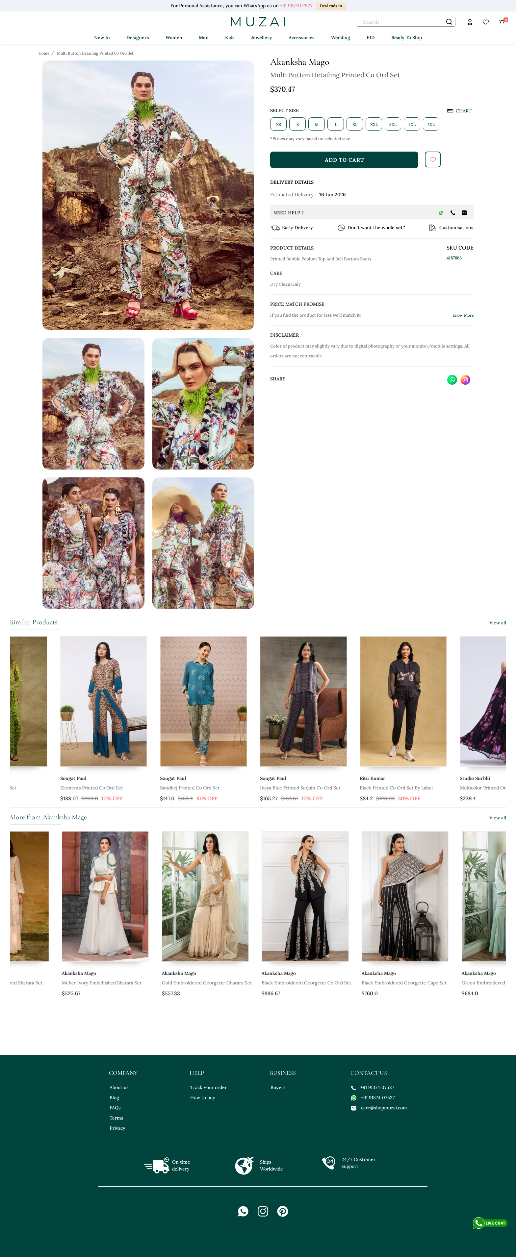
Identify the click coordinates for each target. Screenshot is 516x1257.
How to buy (202, 1097)
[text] (406, 22)
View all (497, 623)
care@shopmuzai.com (379, 1108)
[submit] (433, 159)
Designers (137, 37)
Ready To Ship (406, 37)
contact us (368, 1072)
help (197, 1072)
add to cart (344, 160)
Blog (114, 1097)
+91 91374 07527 (372, 1087)
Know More (463, 315)
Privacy (117, 1128)
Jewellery (261, 37)
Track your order (208, 1087)
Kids (230, 37)
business (283, 1072)
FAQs (115, 1108)
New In (102, 37)
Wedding (340, 37)
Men (204, 37)
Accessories (302, 37)
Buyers (278, 1087)
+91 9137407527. (296, 6)
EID (371, 37)
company (123, 1072)
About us (119, 1087)
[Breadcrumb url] (45, 53)
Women (174, 37)
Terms (116, 1118)
